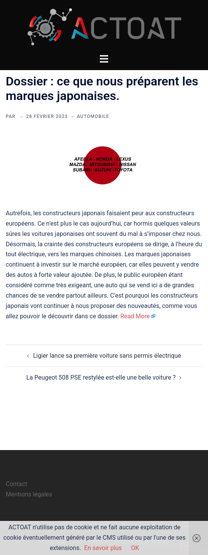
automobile (93, 116)
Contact (16, 484)
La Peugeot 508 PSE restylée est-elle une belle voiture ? (101, 377)
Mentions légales (29, 494)
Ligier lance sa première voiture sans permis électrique (107, 355)
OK (135, 548)
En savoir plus (103, 548)
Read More (135, 316)
